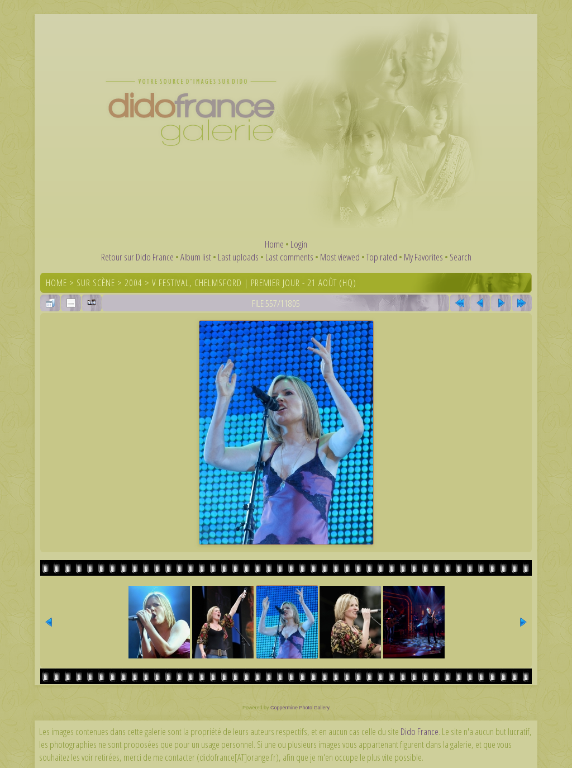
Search (460, 256)
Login (298, 244)
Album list (195, 256)
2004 (133, 282)
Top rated (381, 256)
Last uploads (238, 256)
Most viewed (340, 256)
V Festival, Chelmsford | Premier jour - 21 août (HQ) (254, 282)
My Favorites (423, 256)
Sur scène (96, 282)
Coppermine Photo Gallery (300, 707)
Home (274, 244)
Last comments (289, 256)
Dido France (419, 731)
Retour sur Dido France (137, 256)
